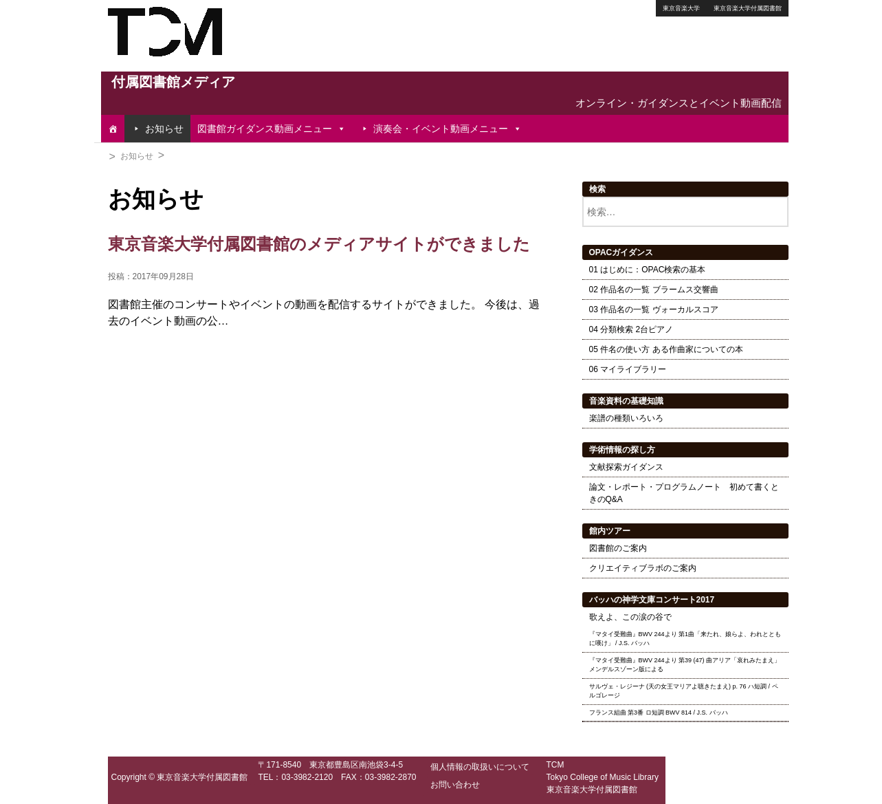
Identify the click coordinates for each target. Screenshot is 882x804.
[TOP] (112, 128)
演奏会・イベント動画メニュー (447, 128)
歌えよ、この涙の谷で (630, 617)
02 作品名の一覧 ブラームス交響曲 (653, 289)
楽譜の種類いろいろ (626, 418)
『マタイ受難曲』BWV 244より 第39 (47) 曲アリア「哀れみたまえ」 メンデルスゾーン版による (685, 665)
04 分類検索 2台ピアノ (631, 329)
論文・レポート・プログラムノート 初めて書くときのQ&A (684, 493)
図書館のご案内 (618, 548)
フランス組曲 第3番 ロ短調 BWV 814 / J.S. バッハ (658, 712)
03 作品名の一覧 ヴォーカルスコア (653, 309)
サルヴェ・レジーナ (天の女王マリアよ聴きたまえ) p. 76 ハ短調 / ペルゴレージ (683, 691)
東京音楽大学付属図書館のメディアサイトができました (319, 244)
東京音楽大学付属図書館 (748, 8)
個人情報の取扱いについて (479, 767)
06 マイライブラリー (628, 369)
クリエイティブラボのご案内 (642, 568)
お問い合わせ (455, 785)
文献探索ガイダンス (626, 467)
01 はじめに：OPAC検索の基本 (647, 269)
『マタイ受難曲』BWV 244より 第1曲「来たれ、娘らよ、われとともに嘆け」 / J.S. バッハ (685, 639)
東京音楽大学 (681, 8)
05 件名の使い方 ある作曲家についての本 (666, 349)
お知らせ (164, 128)
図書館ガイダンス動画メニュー (271, 128)
